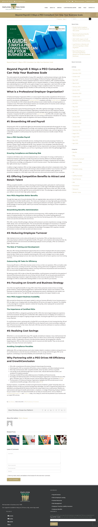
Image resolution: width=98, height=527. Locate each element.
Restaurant (75, 189)
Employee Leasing (77, 169)
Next (64, 19)
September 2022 (77, 130)
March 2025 (76, 83)
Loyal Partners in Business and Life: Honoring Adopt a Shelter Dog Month (81, 45)
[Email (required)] (34, 460)
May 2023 (75, 106)
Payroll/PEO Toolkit (55, 509)
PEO (25, 401)
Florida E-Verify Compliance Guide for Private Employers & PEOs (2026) (81, 28)
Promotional (29, 401)
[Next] (65, 436)
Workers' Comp (77, 192)
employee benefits (34, 100)
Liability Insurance (77, 175)
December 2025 (77, 73)
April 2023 (75, 110)
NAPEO (61, 378)
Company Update (77, 162)
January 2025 (76, 90)
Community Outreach (78, 159)
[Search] (90, 19)
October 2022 (76, 126)
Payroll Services (77, 179)
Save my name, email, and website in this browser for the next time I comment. (29, 467)
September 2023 (77, 100)
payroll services (41, 114)
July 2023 (75, 103)
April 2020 (75, 143)
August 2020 (76, 136)
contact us (26, 393)
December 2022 (77, 120)
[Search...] (80, 19)
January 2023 (76, 116)
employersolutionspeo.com (14, 393)
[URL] (34, 463)
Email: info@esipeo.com (19, 1)
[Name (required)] (34, 457)
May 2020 (75, 140)
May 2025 (75, 80)
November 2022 (77, 123)
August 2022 (76, 133)
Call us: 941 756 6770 (7, 1)
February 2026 (76, 70)
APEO (41, 382)
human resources (56, 100)
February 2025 (76, 86)
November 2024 (77, 93)
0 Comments (36, 401)
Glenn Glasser (11, 401)
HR (73, 172)
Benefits (75, 152)
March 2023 (76, 113)
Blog (74, 155)
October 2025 (76, 76)
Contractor (75, 165)
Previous (59, 19)
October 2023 (76, 96)
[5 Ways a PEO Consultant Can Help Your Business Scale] (37, 42)
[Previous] (8, 436)
